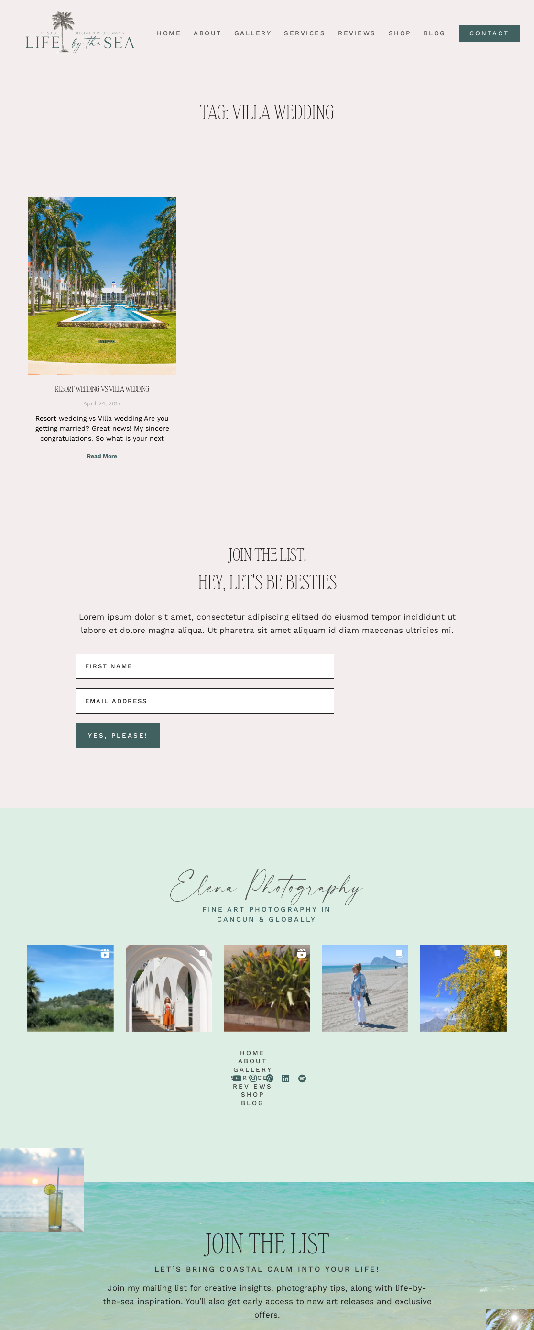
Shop (396, 33)
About (204, 33)
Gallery (250, 33)
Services (301, 33)
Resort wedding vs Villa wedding (102, 389)
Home (165, 33)
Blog (431, 33)
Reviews (354, 33)
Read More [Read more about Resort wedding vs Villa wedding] (102, 456)
